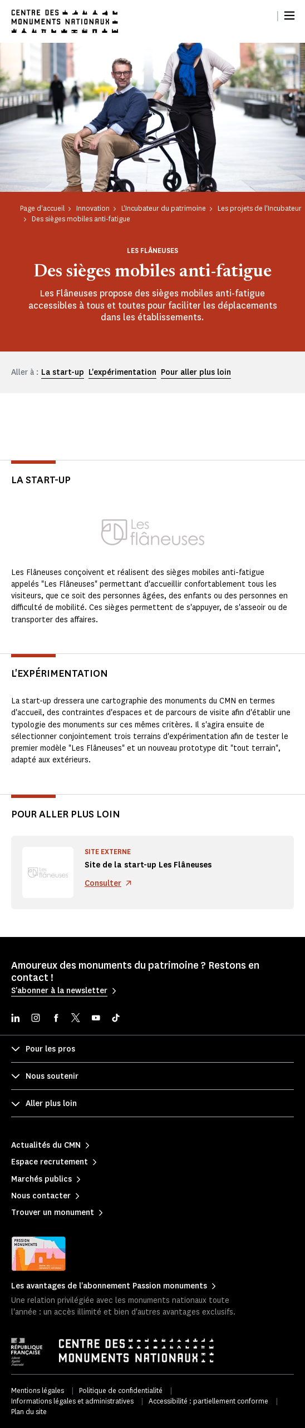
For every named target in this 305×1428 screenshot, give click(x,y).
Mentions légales (37, 1390)
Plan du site (29, 1411)
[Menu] (289, 16)
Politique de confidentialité (121, 1390)
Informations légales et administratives (72, 1401)
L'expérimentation (122, 372)
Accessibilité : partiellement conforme (208, 1401)
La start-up (62, 372)
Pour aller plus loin (196, 372)
